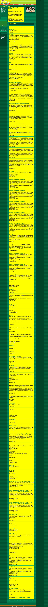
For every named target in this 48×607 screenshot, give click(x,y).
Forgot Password (3, 25)
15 (23, 597)
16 (24, 597)
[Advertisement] (3, 42)
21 (28, 597)
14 (22, 597)
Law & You (2, 12)
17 (25, 597)
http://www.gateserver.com (23, 606)
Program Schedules (20, 4)
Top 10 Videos (2, 8)
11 (19, 597)
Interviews (2, 13)
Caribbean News (3, 11)
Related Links (2, 37)
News (25, 4)
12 (20, 597)
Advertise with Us (3, 36)
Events (28, 4)
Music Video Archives (3, 9)
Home (1, 7)
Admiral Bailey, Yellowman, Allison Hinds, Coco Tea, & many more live (3, 29)
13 (21, 597)
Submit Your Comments (21, 27)
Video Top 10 (14, 4)
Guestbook (2, 35)
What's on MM (32, 4)
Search (1, 38)
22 (29, 597)
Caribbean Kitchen (3, 10)
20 (27, 597)
